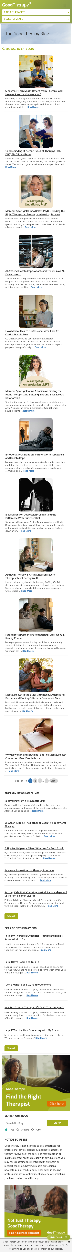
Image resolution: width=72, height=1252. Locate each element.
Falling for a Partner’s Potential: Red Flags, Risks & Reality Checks (34, 636)
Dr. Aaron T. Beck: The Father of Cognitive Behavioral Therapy (35, 824)
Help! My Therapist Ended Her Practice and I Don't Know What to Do (33, 937)
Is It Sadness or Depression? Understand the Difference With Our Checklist (30, 516)
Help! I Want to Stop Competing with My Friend (31, 1030)
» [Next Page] (46, 780)
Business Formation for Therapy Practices (29, 870)
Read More (33, 107)
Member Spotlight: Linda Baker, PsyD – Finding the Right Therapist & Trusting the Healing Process (35, 212)
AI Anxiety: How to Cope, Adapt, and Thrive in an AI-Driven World (35, 272)
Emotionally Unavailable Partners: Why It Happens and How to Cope (34, 456)
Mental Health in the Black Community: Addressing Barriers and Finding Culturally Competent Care (34, 696)
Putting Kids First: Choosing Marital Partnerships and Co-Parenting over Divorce (35, 894)
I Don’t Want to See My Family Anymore (27, 984)
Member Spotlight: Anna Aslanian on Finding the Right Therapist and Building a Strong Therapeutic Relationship (34, 394)
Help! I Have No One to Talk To (21, 962)
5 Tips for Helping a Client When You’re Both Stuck (34, 848)
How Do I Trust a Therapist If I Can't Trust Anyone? (34, 1007)
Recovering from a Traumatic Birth (24, 801)
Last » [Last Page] (54, 780)
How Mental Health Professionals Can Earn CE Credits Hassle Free (32, 333)
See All (11, 916)
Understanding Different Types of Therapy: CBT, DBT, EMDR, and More (33, 152)
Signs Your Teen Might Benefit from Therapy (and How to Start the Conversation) (33, 92)
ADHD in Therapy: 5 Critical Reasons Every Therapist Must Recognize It (30, 576)
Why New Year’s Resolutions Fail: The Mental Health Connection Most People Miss (35, 756)
